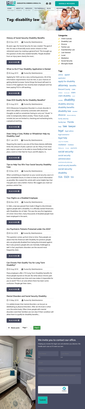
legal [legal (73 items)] (60, 131)
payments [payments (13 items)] (74, 148)
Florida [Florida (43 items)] (70, 122)
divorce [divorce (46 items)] (62, 115)
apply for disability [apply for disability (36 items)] (66, 81)
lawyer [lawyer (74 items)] (72, 126)
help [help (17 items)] (59, 126)
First (39, 357)
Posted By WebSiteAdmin (33, 42)
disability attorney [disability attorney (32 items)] (66, 104)
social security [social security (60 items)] (65, 152)
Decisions (60, 9)
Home (10, 9)
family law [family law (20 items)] (62, 122)
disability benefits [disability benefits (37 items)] (66, 107)
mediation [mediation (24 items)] (62, 144)
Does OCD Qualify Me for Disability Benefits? (26, 100)
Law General (66, 52)
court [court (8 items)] (73, 96)
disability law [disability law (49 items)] (64, 111)
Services (28, 9)
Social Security (66, 61)
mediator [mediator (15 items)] (71, 144)
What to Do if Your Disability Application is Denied (29, 69)
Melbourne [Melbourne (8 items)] (61, 148)
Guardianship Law (68, 50)
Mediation (65, 58)
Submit (43, 400)
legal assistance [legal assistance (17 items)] (63, 134)
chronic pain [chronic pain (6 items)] (67, 93)
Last (61, 357)
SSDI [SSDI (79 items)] (66, 177)
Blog (50, 9)
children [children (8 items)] (60, 93)
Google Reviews (67, 3)
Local (63, 55)
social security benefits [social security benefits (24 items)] (67, 165)
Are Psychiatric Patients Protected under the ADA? (29, 229)
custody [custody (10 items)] (60, 100)
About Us (19, 9)
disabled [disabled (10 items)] (75, 111)
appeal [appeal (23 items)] (67, 74)
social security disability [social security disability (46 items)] (65, 171)
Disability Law (66, 41)
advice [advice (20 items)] (60, 74)
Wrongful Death (67, 64)
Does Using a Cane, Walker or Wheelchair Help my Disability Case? (28, 135)
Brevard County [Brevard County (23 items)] (64, 89)
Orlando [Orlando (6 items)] (67, 148)
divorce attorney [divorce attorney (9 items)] (71, 115)
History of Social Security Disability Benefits (26, 38)
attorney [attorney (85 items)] (63, 85)
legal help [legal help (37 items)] (62, 138)
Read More (14, 62)
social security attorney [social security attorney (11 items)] (65, 162)
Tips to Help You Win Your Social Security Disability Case (29, 166)
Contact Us (70, 9)
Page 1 (25, 328)
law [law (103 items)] (65, 126)
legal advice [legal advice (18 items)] (69, 131)
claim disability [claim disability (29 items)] (64, 96)
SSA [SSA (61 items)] (60, 177)
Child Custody (66, 39)
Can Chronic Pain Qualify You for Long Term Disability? (26, 264)
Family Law (65, 47)
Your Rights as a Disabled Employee (22, 198)
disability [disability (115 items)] (69, 100)
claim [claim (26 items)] (73, 92)
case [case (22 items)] (73, 89)
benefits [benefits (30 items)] (72, 85)
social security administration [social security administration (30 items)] (64, 157)
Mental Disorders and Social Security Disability (27, 296)
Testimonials (39, 9)
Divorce (64, 44)
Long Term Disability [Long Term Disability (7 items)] (63, 142)
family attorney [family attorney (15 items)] (63, 118)
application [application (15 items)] (62, 78)
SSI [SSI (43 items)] (72, 177)
